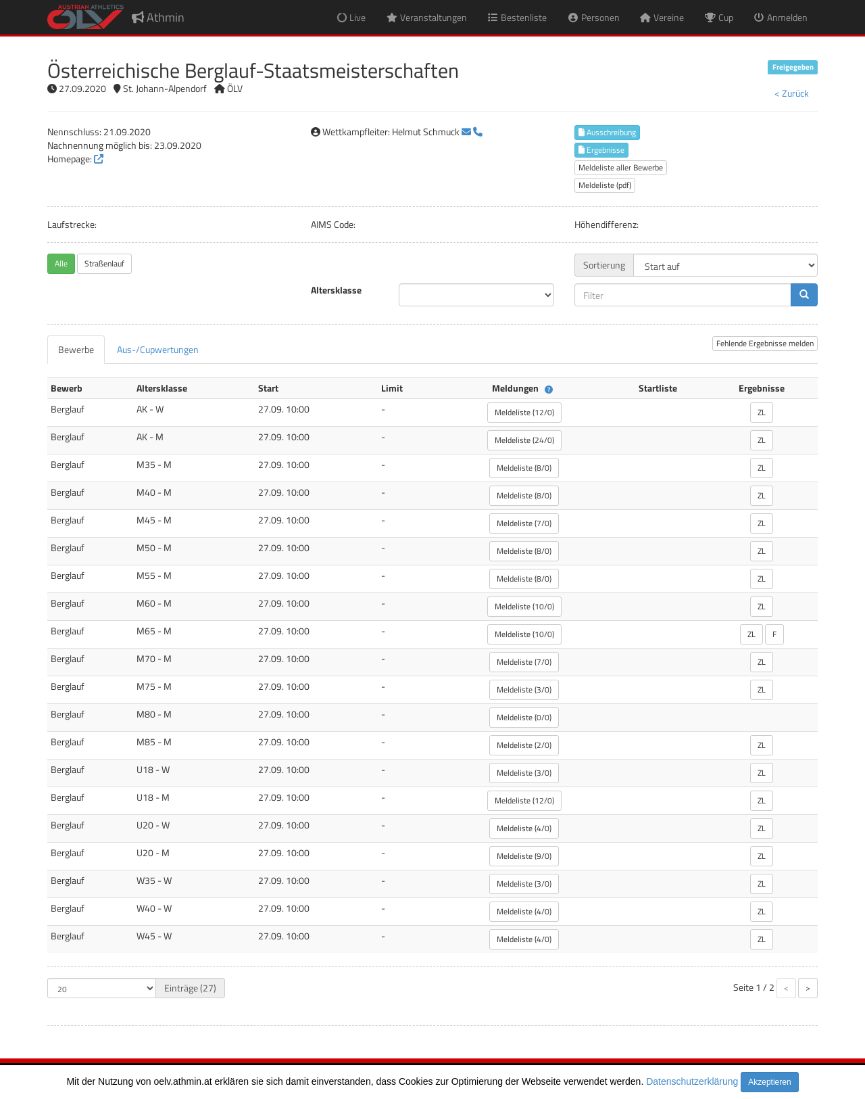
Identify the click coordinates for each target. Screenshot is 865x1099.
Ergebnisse (601, 149)
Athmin (158, 17)
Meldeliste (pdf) (604, 185)
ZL (762, 412)
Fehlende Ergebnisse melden (765, 343)
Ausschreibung (607, 132)
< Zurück (791, 93)
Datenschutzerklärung (692, 1081)
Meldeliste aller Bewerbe (620, 167)
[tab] (76, 349)
